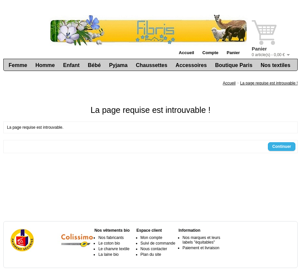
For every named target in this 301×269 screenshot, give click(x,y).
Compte (210, 52)
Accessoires (191, 65)
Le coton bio (109, 243)
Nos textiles (275, 65)
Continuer (281, 146)
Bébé (94, 65)
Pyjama (118, 65)
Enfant (71, 65)
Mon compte (151, 237)
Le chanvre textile (113, 249)
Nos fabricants (111, 237)
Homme (45, 65)
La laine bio (108, 254)
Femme (18, 65)
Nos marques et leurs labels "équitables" (201, 240)
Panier (233, 52)
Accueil (186, 52)
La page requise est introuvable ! (269, 83)
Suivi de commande (158, 243)
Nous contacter (154, 249)
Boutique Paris (233, 65)
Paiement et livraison (201, 248)
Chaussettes (151, 65)
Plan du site (151, 254)
